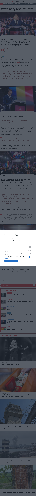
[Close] (34, 232)
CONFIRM (11, 260)
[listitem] (18, 244)
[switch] (29, 247)
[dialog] (18, 248)
